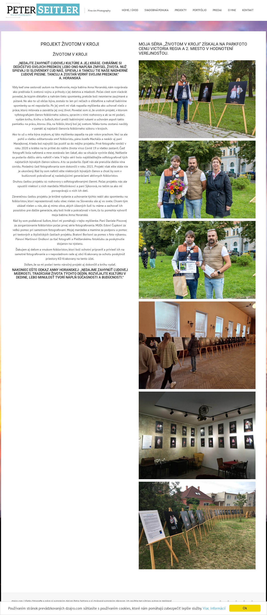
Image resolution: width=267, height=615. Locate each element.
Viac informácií (214, 608)
